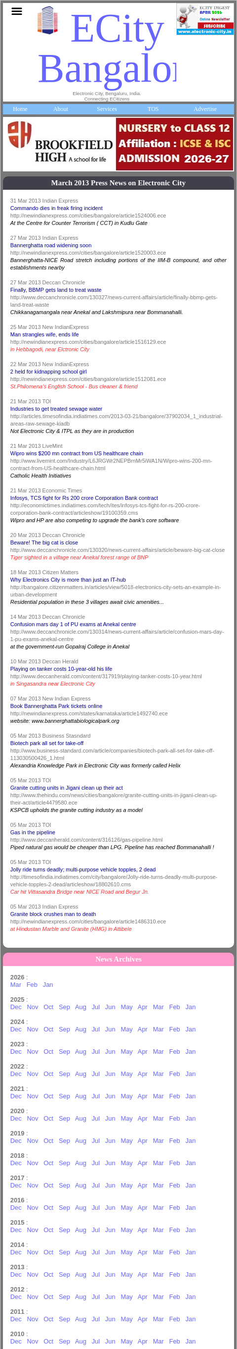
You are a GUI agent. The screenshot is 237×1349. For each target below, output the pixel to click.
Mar (15, 984)
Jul (96, 1007)
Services (107, 109)
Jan (48, 984)
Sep (64, 1007)
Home (20, 109)
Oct (48, 1007)
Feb (32, 984)
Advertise (205, 109)
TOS (153, 109)
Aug (80, 1007)
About (60, 109)
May (126, 1007)
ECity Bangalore (120, 48)
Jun (110, 1007)
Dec (16, 1007)
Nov (32, 1007)
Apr (143, 1007)
